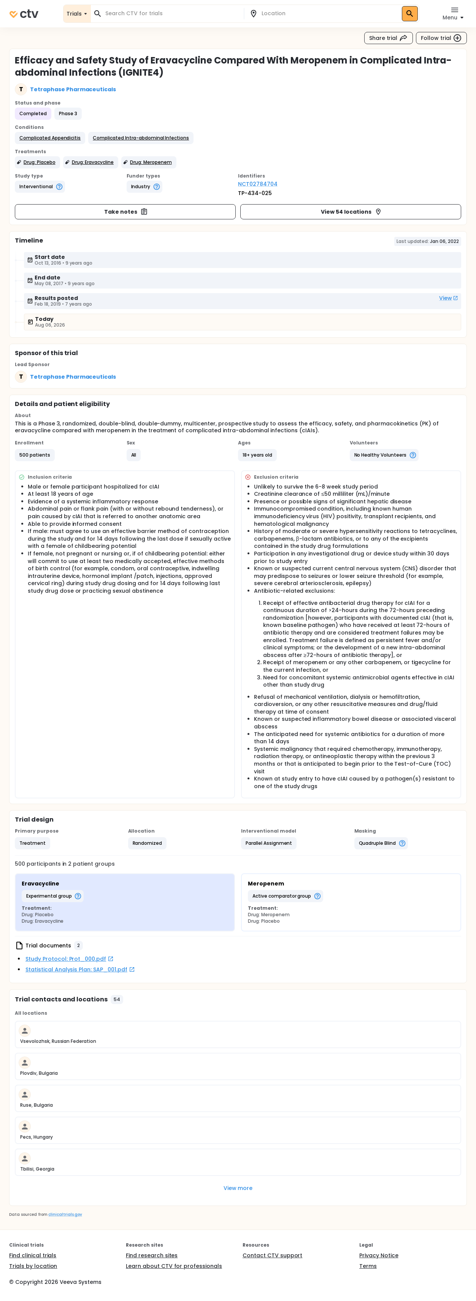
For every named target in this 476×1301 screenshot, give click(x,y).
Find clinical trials (32, 1255)
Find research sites (152, 1255)
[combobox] (171, 13)
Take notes (126, 212)
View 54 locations (351, 212)
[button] (50, 138)
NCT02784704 (258, 184)
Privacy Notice (378, 1255)
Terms (368, 1266)
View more (238, 1188)
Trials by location (33, 1266)
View (448, 298)
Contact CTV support (272, 1255)
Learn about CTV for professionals (174, 1266)
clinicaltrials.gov (65, 1214)
